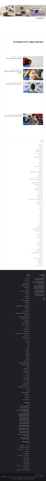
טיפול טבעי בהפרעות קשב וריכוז (14, 84)
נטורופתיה (36, 476)
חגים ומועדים (40, 181)
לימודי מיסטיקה (40, 197)
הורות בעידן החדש (40, 177)
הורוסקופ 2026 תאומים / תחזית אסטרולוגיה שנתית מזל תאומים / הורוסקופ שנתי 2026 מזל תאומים (39, 287)
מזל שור (41, 223)
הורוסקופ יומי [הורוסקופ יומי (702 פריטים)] (27, 449)
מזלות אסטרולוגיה (40, 227)
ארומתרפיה (27, 293)
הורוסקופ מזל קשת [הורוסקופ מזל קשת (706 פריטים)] (26, 465)
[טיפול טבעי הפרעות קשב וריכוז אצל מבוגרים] (33, 74)
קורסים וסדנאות (40, 249)
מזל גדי (41, 210)
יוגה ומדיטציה (40, 186)
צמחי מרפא (41, 241)
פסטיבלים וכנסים (40, 238)
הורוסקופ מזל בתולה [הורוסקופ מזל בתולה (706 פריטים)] (26, 453)
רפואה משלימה (40, 260)
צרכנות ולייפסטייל (40, 243)
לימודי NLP (41, 192)
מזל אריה (41, 206)
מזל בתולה (41, 208)
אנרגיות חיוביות (40, 153)
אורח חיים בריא (40, 146)
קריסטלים (41, 254)
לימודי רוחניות (40, 201)
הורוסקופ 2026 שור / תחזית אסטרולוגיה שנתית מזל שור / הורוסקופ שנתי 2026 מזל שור (38, 282)
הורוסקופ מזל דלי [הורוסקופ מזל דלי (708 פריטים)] (20, 455)
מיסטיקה (41, 232)
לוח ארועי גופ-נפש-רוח (39, 190)
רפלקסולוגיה (40, 263)
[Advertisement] (23, 102)
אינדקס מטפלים (4, 476)
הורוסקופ (41, 170)
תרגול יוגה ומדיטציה (39, 265)
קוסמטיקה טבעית (40, 245)
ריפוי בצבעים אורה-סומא (39, 258)
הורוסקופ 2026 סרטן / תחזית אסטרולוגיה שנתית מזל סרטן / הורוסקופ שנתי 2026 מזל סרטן (39, 291)
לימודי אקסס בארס (39, 195)
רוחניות (41, 256)
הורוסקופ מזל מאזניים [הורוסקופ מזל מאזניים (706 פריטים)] (26, 459)
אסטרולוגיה (41, 155)
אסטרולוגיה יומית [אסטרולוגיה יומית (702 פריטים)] (21, 445)
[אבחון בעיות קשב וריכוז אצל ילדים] (33, 119)
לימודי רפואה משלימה (39, 203)
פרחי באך (41, 239)
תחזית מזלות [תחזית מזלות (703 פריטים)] (19, 469)
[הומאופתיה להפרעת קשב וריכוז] (33, 62)
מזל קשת (41, 221)
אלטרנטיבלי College (39, 151)
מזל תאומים (41, 225)
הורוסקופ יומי (40, 173)
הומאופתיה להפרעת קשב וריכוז (14, 58)
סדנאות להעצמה (40, 236)
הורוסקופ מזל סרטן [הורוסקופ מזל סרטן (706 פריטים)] (26, 461)
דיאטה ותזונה (40, 162)
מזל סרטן (41, 217)
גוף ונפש (41, 160)
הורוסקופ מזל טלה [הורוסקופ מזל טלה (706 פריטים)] (26, 457)
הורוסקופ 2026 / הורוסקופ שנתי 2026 (36, 171)
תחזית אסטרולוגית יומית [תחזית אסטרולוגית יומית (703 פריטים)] (25, 469)
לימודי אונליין (40, 193)
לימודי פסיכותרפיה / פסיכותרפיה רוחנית (36, 199)
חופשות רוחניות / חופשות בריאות (37, 182)
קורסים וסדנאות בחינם (39, 250)
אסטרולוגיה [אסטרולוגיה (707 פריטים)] (27, 445)
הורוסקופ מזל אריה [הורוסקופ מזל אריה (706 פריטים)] (26, 451)
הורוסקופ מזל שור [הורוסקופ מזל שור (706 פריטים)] (19, 465)
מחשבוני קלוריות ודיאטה (39, 230)
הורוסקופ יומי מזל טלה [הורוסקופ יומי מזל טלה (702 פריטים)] (20, 449)
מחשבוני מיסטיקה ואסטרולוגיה (38, 228)
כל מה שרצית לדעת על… (38, 188)
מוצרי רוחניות (27, 339)
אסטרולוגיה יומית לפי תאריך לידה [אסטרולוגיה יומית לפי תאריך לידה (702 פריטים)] (24, 447)
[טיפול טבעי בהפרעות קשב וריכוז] (33, 87)
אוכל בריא (41, 144)
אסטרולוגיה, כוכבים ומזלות (38, 157)
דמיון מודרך (41, 164)
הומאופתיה (41, 168)
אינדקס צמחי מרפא (39, 149)
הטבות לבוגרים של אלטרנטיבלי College (36, 179)
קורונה (41, 247)
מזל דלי (41, 212)
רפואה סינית (27, 396)
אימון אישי (41, 147)
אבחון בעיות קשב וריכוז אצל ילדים (13, 116)
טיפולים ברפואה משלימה (38, 184)
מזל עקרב (41, 219)
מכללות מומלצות (40, 234)
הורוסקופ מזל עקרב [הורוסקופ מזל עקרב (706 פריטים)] (26, 463)
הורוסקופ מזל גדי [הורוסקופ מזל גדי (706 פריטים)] (26, 455)
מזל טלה (41, 214)
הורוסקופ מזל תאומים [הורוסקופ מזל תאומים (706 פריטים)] (26, 467)
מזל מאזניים (27, 350)
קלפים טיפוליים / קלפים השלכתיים (37, 252)
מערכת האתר (19, 56)
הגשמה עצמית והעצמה (39, 166)
